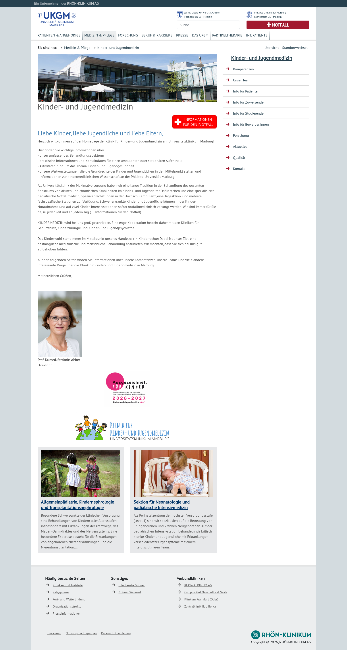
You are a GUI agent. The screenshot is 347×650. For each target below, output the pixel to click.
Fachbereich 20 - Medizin (268, 16)
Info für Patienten (246, 91)
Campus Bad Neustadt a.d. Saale (205, 592)
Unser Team (242, 80)
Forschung (128, 35)
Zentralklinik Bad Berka (200, 606)
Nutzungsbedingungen (81, 633)
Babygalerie (61, 592)
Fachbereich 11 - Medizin (198, 16)
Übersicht (271, 47)
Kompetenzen (243, 69)
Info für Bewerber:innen (251, 124)
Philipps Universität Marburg (270, 12)
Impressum (54, 633)
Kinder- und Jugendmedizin (118, 47)
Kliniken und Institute (68, 585)
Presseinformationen (67, 613)
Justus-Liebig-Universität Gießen (202, 12)
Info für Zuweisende (248, 102)
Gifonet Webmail (130, 592)
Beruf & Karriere (157, 35)
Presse (182, 35)
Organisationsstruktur (68, 606)
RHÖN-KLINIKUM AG (198, 585)
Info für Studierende (248, 113)
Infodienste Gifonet (132, 585)
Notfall (280, 25)
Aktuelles (240, 146)
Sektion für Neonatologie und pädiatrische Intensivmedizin (162, 504)
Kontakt (239, 168)
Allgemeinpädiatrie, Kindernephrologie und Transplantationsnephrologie (77, 504)
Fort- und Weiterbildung (69, 599)
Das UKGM (200, 35)
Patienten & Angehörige (59, 35)
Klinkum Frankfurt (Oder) (201, 599)
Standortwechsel (295, 47)
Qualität (239, 157)
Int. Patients (257, 35)
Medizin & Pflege (99, 35)
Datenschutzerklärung (116, 633)
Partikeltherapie (227, 35)
